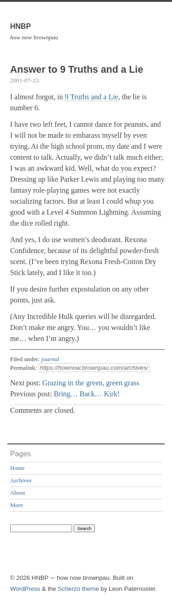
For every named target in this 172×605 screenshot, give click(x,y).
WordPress (25, 588)
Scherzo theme (78, 588)
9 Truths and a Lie (91, 97)
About (17, 492)
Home (17, 468)
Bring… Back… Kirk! (87, 394)
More (16, 505)
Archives (21, 480)
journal (50, 359)
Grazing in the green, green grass (90, 383)
